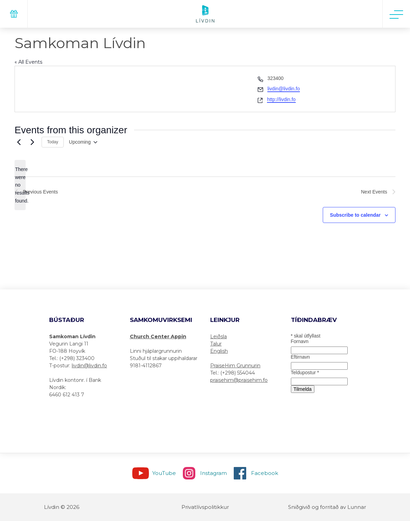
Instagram (213, 473)
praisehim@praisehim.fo (239, 380)
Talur (216, 344)
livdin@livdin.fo (283, 88)
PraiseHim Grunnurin (235, 365)
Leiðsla (218, 336)
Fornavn (300, 341)
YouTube (164, 473)
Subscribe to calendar (355, 215)
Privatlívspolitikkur (205, 507)
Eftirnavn (300, 357)
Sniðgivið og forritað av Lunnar (327, 507)
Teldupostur (305, 372)
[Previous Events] (19, 142)
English (219, 351)
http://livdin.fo (281, 99)
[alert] (20, 185)
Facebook (264, 473)
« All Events (28, 62)
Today (52, 142)
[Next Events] (32, 142)
